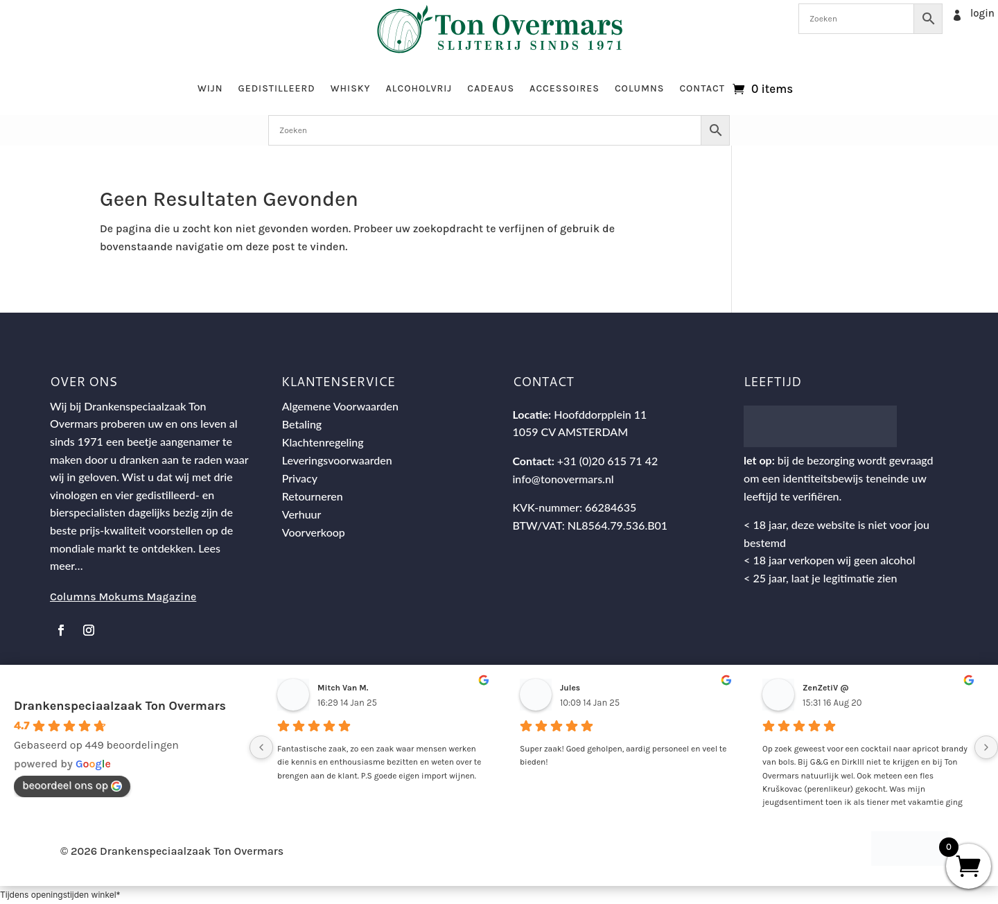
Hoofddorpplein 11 (600, 414)
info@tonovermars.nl (562, 478)
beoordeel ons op (72, 785)
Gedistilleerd (276, 88)
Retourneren (312, 496)
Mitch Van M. (342, 688)
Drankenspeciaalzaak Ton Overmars (120, 705)
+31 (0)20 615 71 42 (607, 460)
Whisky (351, 88)
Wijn (210, 88)
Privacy (299, 478)
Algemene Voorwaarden (340, 405)
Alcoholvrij (419, 88)
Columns (639, 88)
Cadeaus (490, 88)
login (982, 13)
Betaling (302, 424)
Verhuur (302, 514)
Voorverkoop (313, 532)
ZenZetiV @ (826, 688)
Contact (702, 88)
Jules (570, 688)
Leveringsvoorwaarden (337, 460)
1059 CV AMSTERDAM (570, 431)
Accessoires (564, 88)
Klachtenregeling (323, 442)
